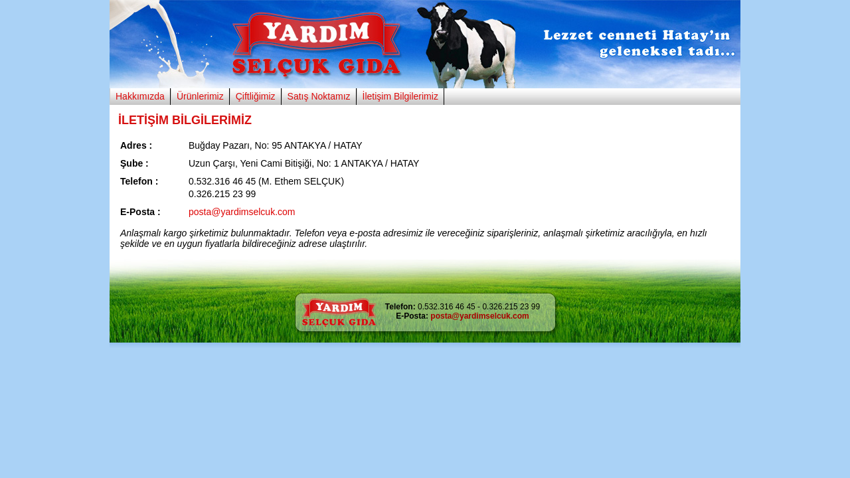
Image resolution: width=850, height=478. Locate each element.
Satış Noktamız (319, 96)
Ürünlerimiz (200, 96)
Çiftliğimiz (256, 96)
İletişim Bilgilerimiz (400, 96)
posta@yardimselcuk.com (242, 211)
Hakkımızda (140, 96)
